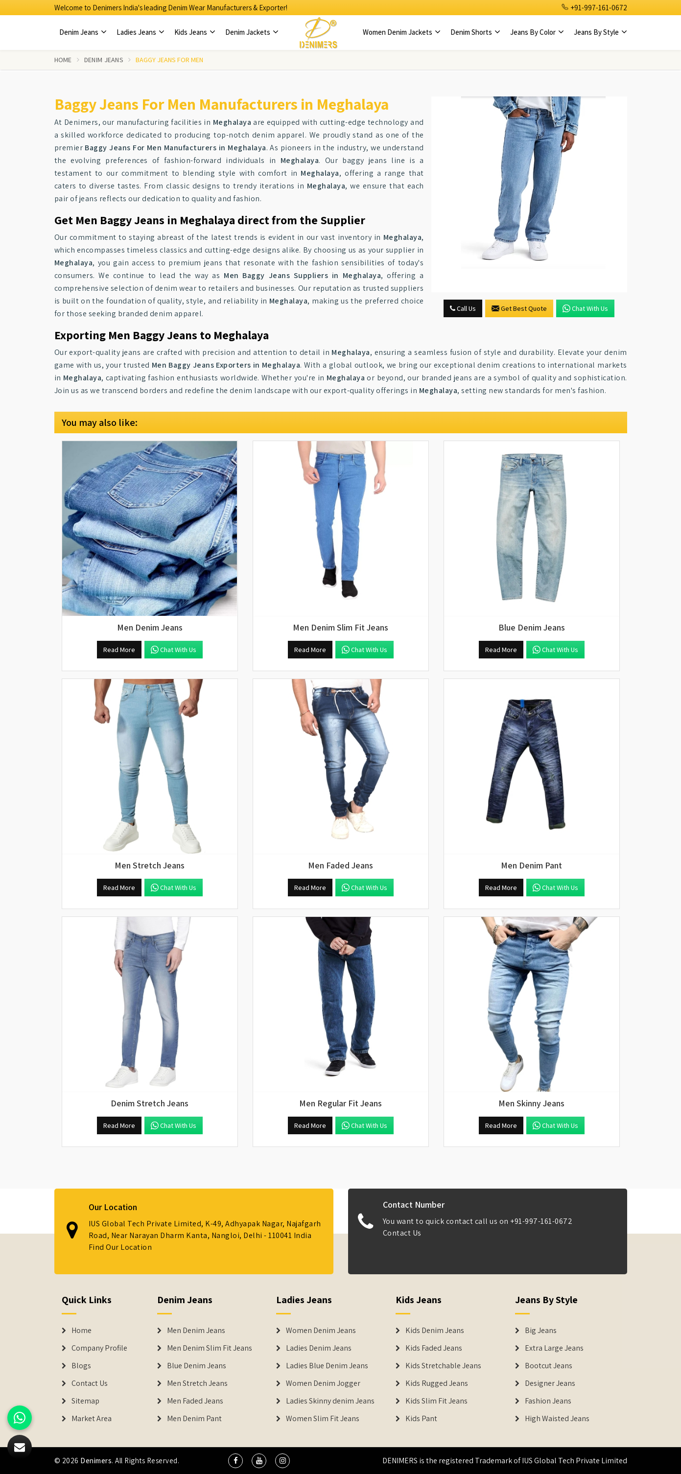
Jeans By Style (600, 32)
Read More (119, 649)
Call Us (463, 308)
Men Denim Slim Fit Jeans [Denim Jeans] (209, 1348)
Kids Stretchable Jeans (443, 1366)
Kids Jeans (194, 32)
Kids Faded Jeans (433, 1348)
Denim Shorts (475, 32)
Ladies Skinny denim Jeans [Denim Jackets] (330, 1401)
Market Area (91, 1419)
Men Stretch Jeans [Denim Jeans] (197, 1383)
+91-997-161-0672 (594, 7)
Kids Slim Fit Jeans (436, 1401)
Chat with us (585, 308)
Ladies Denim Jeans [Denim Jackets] (319, 1348)
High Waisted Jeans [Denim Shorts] (557, 1419)
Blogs (81, 1366)
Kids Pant (421, 1419)
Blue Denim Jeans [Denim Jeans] (196, 1366)
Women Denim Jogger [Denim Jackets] (323, 1383)
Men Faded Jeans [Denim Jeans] (195, 1401)
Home (63, 59)
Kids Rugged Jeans (436, 1383)
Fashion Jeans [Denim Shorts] (548, 1401)
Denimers (96, 1460)
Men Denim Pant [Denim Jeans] (194, 1419)
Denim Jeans (83, 32)
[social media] (235, 1460)
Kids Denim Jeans (434, 1330)
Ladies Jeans (140, 32)
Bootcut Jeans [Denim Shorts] (548, 1366)
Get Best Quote (519, 308)
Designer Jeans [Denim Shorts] (550, 1383)
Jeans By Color (537, 32)
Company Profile (99, 1348)
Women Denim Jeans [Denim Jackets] (321, 1330)
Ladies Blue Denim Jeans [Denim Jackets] (327, 1366)
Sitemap (85, 1401)
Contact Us (89, 1383)
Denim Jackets (252, 32)
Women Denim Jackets (402, 32)
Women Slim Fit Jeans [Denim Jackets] (322, 1419)
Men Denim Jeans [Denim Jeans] (196, 1330)
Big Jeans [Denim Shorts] (541, 1330)
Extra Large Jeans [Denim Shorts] (554, 1348)
